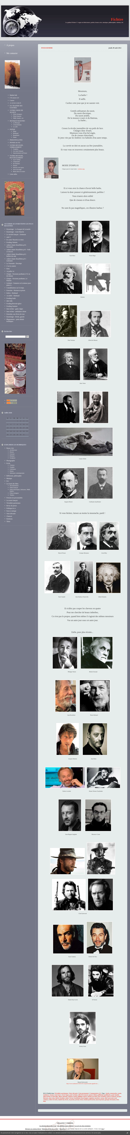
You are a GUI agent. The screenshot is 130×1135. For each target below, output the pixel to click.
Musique (9, 478)
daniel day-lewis (63, 1099)
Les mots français (18, 151)
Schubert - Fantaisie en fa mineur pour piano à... (18, 284)
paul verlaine (73, 1095)
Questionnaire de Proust (20, 153)
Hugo (14, 131)
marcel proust (100, 1099)
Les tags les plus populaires (83, 1126)
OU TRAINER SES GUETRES (16, 107)
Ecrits (8, 463)
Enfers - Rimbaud (12, 293)
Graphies (15, 149)
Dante (14, 137)
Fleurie (15, 165)
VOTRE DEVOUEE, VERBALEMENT (16, 146)
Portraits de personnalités (14, 498)
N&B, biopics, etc (18, 118)
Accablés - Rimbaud (12, 296)
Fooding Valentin (11, 242)
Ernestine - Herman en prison (15, 290)
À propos (10, 45)
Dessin (12, 452)
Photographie (10, 461)
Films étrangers (17, 114)
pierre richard (111, 1096)
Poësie (12, 471)
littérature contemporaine (17, 473)
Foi (7, 481)
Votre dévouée (11, 514)
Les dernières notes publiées (65, 1126)
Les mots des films (12, 484)
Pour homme (47, 48)
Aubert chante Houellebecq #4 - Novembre (16, 246)
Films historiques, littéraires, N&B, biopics (20, 490)
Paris (8, 269)
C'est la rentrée (11, 266)
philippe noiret (82, 1096)
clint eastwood (109, 1098)
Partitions (9, 519)
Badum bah (13, 95)
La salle (15, 126)
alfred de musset (83, 1095)
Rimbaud (15, 133)
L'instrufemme (17, 124)
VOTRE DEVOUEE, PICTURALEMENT (16, 157)
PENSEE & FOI (15, 143)
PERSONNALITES (16, 140)
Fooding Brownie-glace (13, 304)
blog (102, 1129)
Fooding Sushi (11, 298)
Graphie (12, 467)
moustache (113, 1093)
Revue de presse (11, 506)
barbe (108, 1093)
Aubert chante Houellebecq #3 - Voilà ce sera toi (18, 251)
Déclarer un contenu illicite (33, 1129)
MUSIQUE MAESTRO (17, 121)
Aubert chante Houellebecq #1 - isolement (16, 260)
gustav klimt (93, 1095)
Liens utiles (13, 174)
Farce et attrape (11, 511)
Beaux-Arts (10, 448)
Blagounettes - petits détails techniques (15, 320)
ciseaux (51, 1095)
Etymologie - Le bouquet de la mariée (18, 229)
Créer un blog (61, 1123)
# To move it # (14, 98)
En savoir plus (96, 1133)
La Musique (16, 122)
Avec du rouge (17, 169)
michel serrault (92, 1096)
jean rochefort (102, 1096)
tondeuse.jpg (81, 169)
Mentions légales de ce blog (50, 1129)
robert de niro (53, 1099)
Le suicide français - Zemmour (16, 234)
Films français (17, 116)
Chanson (9, 516)
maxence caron (99, 1098)
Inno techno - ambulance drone (16, 311)
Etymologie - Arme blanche (15, 232)
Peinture (12, 456)
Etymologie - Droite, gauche (15, 317)
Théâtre (12, 495)
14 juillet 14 (10, 271)
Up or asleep (16, 159)
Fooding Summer (12, 306)
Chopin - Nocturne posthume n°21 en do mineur (18, 275)
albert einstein (63, 1096)
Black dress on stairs (19, 171)
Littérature (13, 469)
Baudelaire (16, 135)
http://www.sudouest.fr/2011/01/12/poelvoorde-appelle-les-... (82, 1083)
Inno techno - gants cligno (14, 309)
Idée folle (9, 301)
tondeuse (46, 1095)
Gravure (12, 454)
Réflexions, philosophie (13, 476)
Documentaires (14, 485)
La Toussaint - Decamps (14, 263)
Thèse (8, 521)
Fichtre (117, 19)
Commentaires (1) (95, 1093)
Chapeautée (16, 161)
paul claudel (115, 1095)
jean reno (52, 1098)
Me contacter (12, 53)
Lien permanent (84, 1093)
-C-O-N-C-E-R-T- (15, 103)
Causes (12, 100)
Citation (12, 465)
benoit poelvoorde (89, 1099)
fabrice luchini (59, 1098)
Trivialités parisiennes (13, 503)
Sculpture (12, 458)
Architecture (13, 450)
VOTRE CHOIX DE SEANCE (16, 111)
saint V (8, 237)
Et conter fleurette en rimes (15, 240)
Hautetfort (70, 1123)
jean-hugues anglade (87, 1098)
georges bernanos (110, 1099)
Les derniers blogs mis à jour (47, 1126)
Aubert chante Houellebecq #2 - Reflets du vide (16, 255)
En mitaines (16, 163)
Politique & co (11, 508)
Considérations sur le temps (15, 288)
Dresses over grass (18, 167)
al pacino (71, 1099)
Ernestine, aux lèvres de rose (15, 314)
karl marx (58, 1095)
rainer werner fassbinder (72, 1098)
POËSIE (12, 129)
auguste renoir (72, 1096)
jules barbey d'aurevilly (50, 1096)
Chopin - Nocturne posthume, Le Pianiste (16, 279)
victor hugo (65, 1095)
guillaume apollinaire (104, 1095)
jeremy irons (79, 1099)
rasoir (119, 1093)
